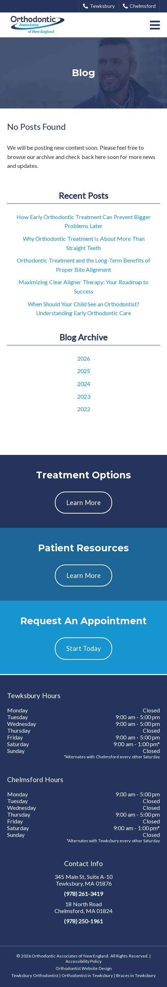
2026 (83, 358)
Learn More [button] (83, 502)
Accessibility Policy (84, 961)
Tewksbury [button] (99, 6)
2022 (83, 408)
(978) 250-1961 (83, 921)
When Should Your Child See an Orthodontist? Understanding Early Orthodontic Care (83, 309)
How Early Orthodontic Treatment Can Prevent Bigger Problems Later (83, 221)
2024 (83, 383)
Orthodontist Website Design (84, 968)
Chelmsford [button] (139, 6)
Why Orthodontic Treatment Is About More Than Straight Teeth (84, 243)
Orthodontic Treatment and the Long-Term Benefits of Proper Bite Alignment (83, 265)
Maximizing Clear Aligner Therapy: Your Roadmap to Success (83, 286)
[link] (37, 25)
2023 (83, 396)
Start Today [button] (83, 648)
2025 (83, 370)
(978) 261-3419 (83, 893)
